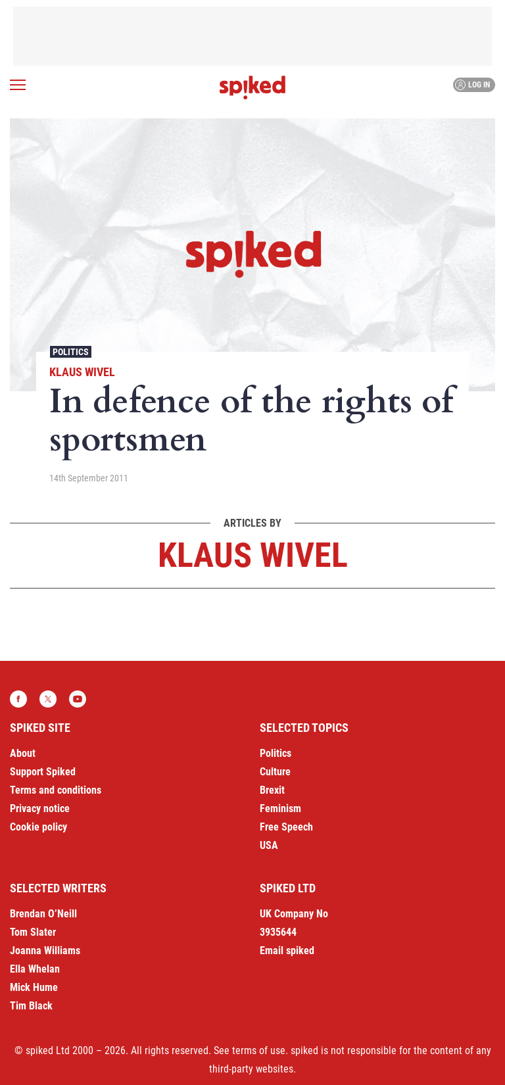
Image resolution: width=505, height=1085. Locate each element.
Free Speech (286, 827)
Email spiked (287, 950)
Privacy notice (40, 808)
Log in (472, 85)
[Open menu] (18, 85)
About (23, 753)
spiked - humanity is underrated (252, 87)
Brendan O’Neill (43, 913)
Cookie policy (38, 827)
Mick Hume (34, 987)
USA (269, 845)
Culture (275, 771)
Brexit (272, 790)
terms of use (258, 1050)
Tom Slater (33, 932)
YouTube (77, 699)
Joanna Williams (45, 950)
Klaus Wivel (82, 372)
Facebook (18, 699)
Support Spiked (43, 771)
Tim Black (31, 1006)
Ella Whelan (35, 969)
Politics (71, 352)
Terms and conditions (55, 790)
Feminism (280, 808)
